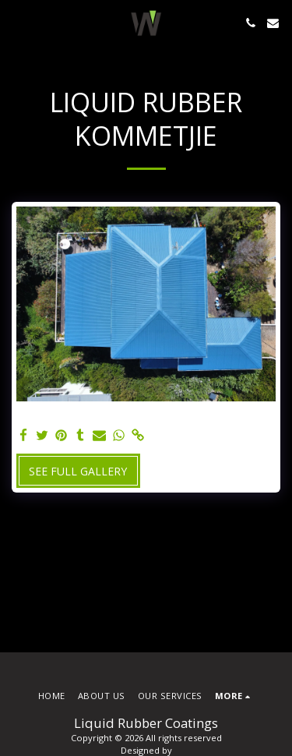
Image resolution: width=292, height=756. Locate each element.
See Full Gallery (78, 471)
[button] (17, 22)
